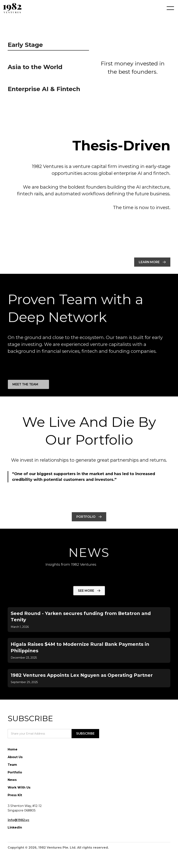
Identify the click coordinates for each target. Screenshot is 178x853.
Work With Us (19, 787)
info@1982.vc (18, 820)
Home (12, 749)
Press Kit (15, 795)
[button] (167, 8)
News (12, 780)
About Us (15, 757)
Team (12, 765)
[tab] (48, 46)
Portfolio (15, 772)
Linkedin (15, 827)
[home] (12, 8)
